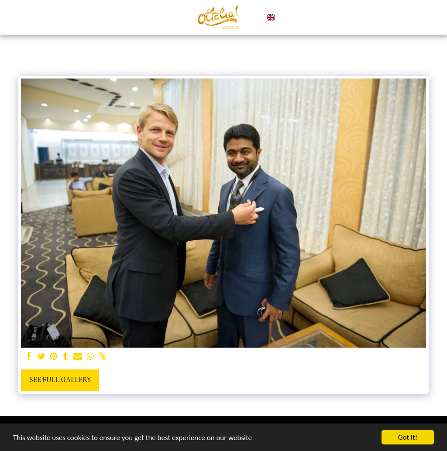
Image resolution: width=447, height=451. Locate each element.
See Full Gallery (60, 380)
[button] (285, 17)
